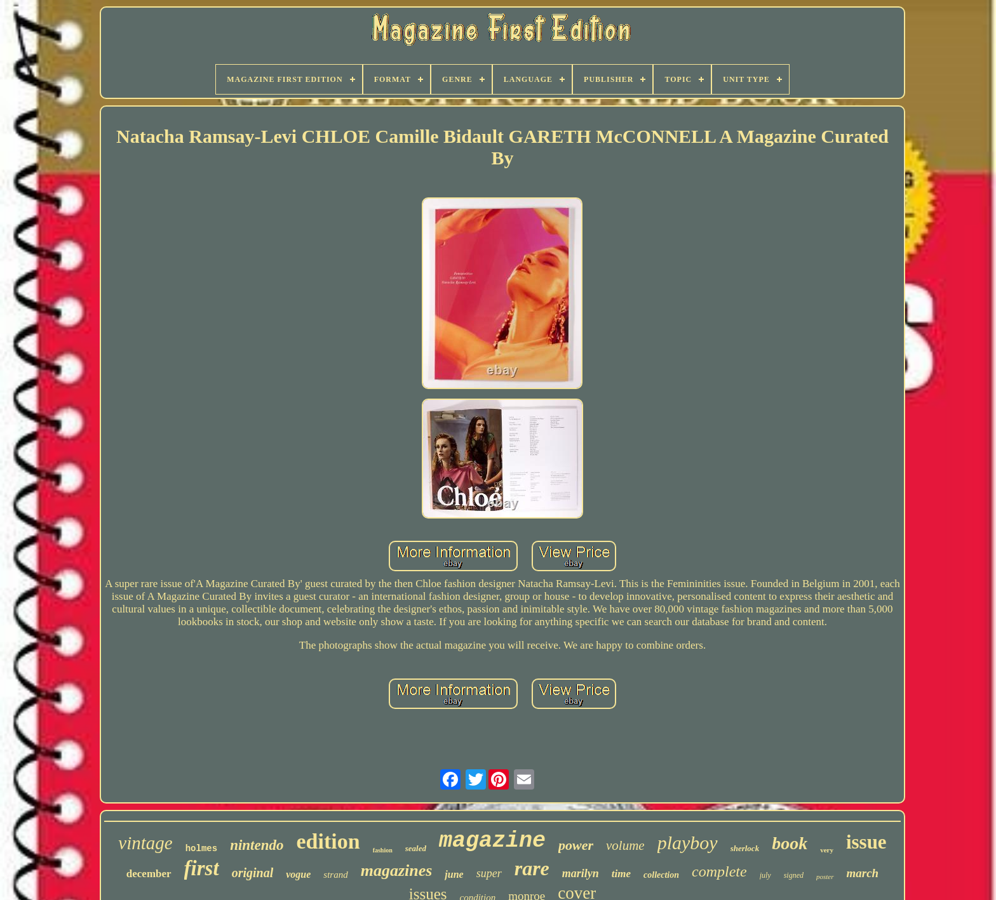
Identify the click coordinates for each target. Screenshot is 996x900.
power (575, 845)
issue (866, 842)
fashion (383, 850)
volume (625, 845)
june (454, 874)
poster (825, 876)
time (621, 874)
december (149, 874)
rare (532, 868)
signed (794, 875)
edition (328, 841)
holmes (201, 849)
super (489, 873)
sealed (415, 848)
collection (661, 875)
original (253, 873)
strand (335, 875)
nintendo (256, 845)
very (826, 850)
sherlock (745, 848)
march (863, 873)
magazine (492, 841)
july (765, 875)
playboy (687, 842)
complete (719, 871)
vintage (145, 843)
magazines (397, 870)
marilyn (580, 873)
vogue (298, 874)
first (201, 868)
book (789, 843)
